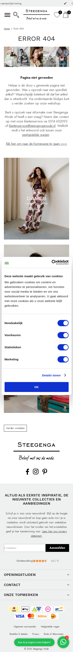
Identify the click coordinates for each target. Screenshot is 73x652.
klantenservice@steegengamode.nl (32, 125)
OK (36, 387)
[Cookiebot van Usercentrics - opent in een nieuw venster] (52, 262)
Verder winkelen (15, 428)
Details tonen (51, 375)
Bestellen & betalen (19, 634)
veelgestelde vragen (35, 134)
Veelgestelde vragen (50, 626)
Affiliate (50, 641)
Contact (22, 641)
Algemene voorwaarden (25, 626)
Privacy (35, 634)
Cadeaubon (36, 641)
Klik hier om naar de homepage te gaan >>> (36, 143)
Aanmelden (57, 548)
